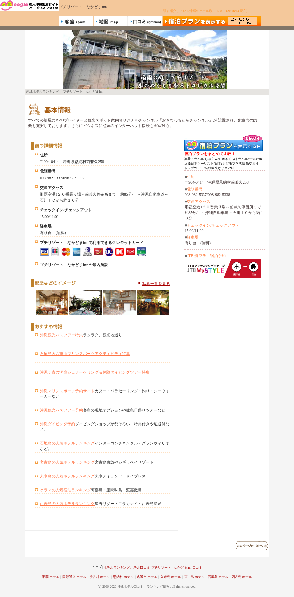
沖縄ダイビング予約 (57, 424)
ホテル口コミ (140, 567)
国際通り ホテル (74, 577)
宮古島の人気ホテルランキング (67, 462)
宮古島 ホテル (194, 577)
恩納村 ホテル (123, 577)
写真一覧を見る (156, 284)
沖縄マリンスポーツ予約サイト (67, 391)
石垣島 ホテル (218, 577)
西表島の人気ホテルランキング (67, 503)
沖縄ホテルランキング (42, 91)
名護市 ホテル (147, 577)
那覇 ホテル (50, 577)
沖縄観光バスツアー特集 (61, 335)
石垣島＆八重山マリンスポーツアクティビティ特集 (85, 353)
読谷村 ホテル (100, 577)
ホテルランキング (117, 567)
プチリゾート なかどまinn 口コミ (176, 567)
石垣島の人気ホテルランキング (67, 443)
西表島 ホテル (242, 577)
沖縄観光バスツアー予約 (61, 410)
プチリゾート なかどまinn (83, 91)
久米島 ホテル (170, 577)
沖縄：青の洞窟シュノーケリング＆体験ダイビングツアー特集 (95, 372)
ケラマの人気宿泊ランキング (65, 490)
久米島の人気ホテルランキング (67, 476)
